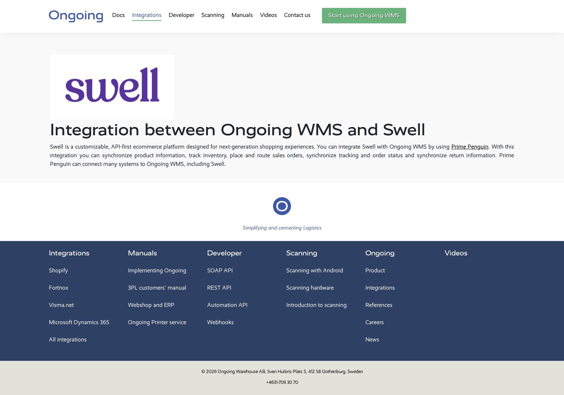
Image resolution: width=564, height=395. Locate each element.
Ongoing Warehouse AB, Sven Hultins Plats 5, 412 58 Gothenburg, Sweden (290, 371)
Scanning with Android (314, 270)
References (378, 304)
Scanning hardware (310, 287)
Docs (118, 15)
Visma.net (61, 304)
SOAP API (220, 270)
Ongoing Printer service (157, 322)
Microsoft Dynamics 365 (79, 322)
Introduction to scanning (316, 304)
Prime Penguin (470, 146)
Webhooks (220, 322)
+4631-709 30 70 (282, 382)
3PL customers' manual (157, 287)
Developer (181, 15)
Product (375, 270)
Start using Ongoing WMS (364, 15)
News (372, 339)
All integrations (68, 339)
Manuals (242, 15)
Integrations (147, 15)
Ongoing (380, 253)
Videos (268, 15)
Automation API (227, 304)
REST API (219, 287)
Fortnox (58, 287)
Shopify (58, 270)
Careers (374, 322)
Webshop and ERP (151, 304)
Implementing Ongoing (157, 270)
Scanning (212, 15)
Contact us (297, 15)
